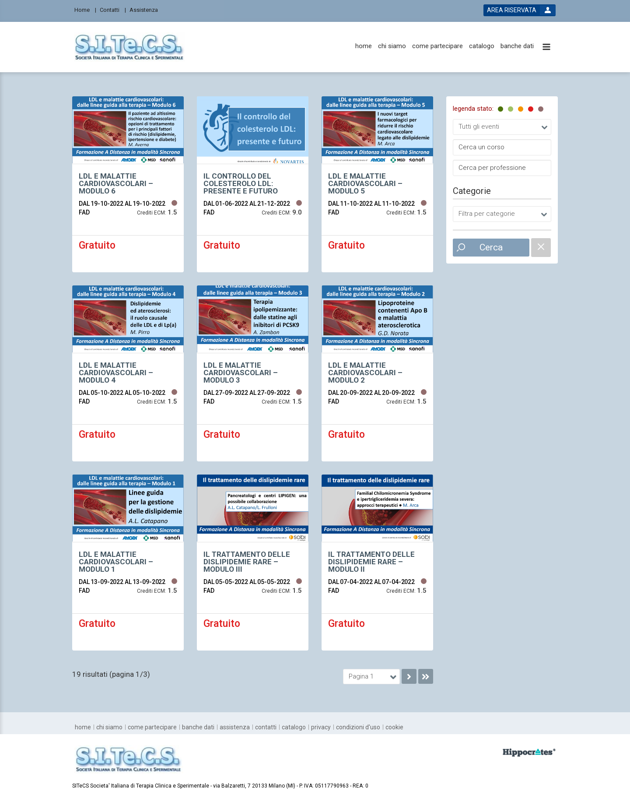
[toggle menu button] (546, 47)
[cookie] (394, 727)
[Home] (85, 9)
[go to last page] (425, 676)
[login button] (519, 10)
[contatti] (265, 727)
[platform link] (129, 47)
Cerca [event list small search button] (491, 247)
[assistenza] (235, 727)
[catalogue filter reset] (541, 247)
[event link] (128, 184)
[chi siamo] (392, 46)
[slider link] (529, 752)
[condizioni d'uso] (358, 727)
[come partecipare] (437, 46)
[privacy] (321, 727)
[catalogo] (481, 46)
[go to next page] (409, 676)
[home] (363, 46)
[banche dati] (517, 46)
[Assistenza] (146, 9)
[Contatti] (113, 9)
